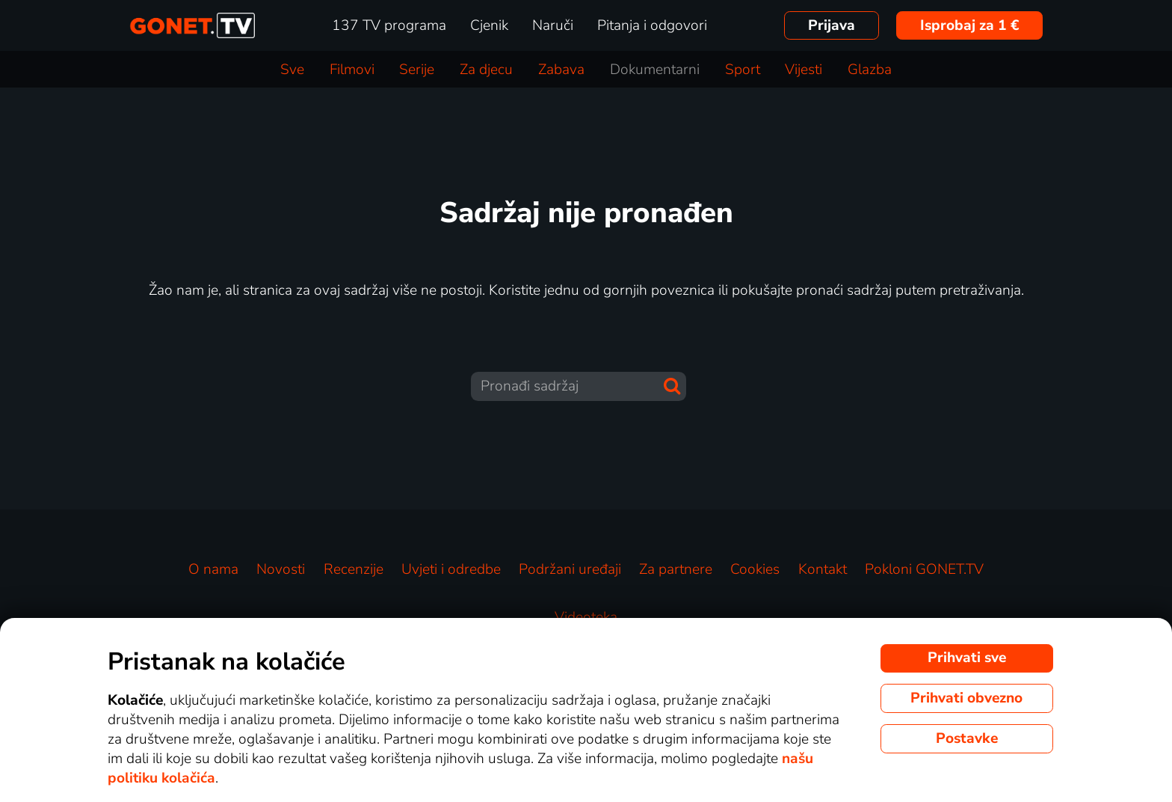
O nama (213, 569)
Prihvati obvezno (966, 698)
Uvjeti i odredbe (451, 569)
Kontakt (822, 569)
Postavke (967, 738)
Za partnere (675, 569)
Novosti (280, 569)
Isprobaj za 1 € (970, 25)
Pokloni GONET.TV (924, 569)
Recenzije (353, 569)
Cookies (755, 569)
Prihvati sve (967, 657)
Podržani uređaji (570, 569)
